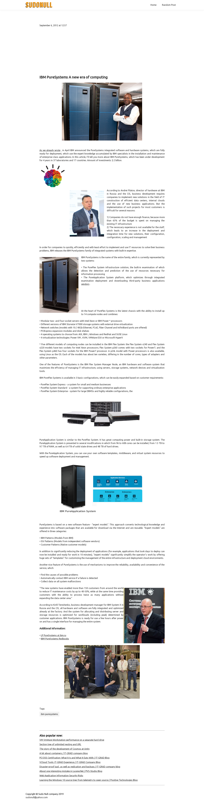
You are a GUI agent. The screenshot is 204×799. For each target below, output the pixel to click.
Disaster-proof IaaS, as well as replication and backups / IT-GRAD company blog (79, 766)
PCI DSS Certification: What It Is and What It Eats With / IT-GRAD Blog (74, 757)
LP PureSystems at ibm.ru (53, 635)
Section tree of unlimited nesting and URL (60, 744)
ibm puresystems (49, 714)
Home (153, 5)
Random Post (169, 5)
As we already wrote (49, 150)
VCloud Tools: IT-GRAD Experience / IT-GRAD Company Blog (69, 762)
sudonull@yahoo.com (37, 797)
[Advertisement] (102, 50)
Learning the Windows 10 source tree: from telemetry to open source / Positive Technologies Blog (88, 780)
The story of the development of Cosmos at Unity (64, 749)
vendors (85, 284)
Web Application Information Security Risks (61, 775)
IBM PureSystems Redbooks (55, 638)
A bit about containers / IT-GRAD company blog (63, 753)
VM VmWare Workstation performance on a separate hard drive (71, 740)
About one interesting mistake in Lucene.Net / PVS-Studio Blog (70, 771)
